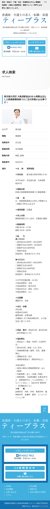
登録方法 (33, 489)
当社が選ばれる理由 (37, 492)
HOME (8, 486)
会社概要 (9, 489)
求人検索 (33, 486)
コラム (8, 495)
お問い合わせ (11, 492)
